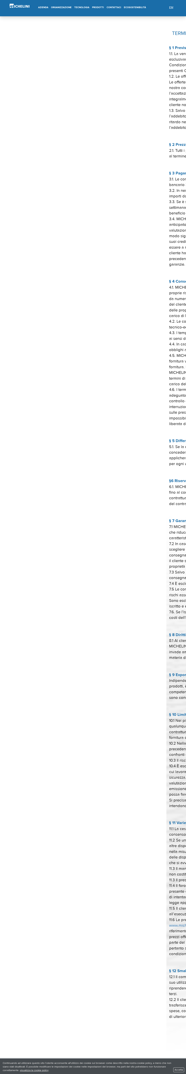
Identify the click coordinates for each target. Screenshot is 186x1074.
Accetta (179, 1069)
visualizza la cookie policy (34, 1070)
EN (171, 7)
